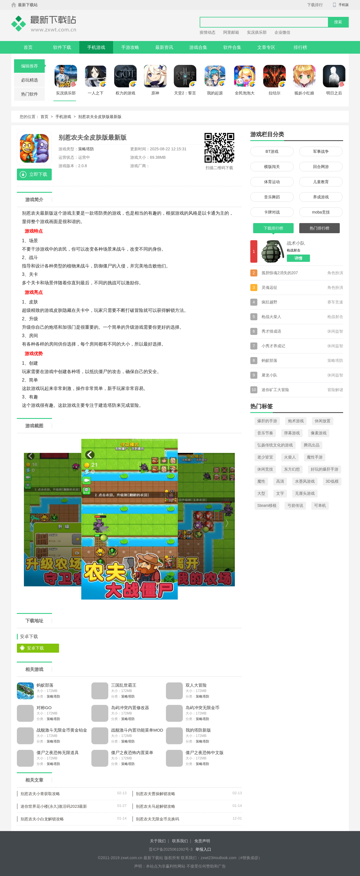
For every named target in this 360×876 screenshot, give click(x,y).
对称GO (44, 707)
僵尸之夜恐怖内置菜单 (132, 752)
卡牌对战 (272, 212)
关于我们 (158, 841)
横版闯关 (272, 166)
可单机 (320, 505)
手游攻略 (130, 47)
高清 (280, 481)
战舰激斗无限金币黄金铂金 (62, 730)
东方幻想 (292, 469)
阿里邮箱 (231, 32)
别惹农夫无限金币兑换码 (157, 819)
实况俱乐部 (257, 32)
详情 (298, 258)
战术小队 (296, 243)
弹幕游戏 (292, 433)
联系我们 (180, 841)
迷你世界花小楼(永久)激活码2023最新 (54, 806)
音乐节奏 (265, 433)
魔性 (261, 481)
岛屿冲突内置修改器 (130, 707)
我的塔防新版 (198, 730)
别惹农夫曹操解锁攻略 (155, 793)
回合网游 (321, 166)
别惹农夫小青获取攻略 (40, 793)
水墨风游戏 (305, 481)
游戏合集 (198, 47)
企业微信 (282, 32)
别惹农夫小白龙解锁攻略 (42, 819)
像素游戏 (319, 433)
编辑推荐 (33, 65)
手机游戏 (96, 47)
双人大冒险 (196, 685)
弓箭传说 (295, 505)
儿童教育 (321, 182)
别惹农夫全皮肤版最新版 (100, 116)
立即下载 (38, 174)
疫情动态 (207, 32)
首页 (28, 47)
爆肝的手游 (267, 421)
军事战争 (321, 151)
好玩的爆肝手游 (324, 469)
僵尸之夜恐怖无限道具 (58, 752)
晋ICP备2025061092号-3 (171, 849)
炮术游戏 (296, 421)
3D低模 (332, 481)
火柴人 (290, 457)
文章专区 (266, 47)
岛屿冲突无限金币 (202, 707)
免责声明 (202, 841)
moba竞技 (321, 212)
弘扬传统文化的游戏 (275, 445)
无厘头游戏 (305, 493)
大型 (261, 493)
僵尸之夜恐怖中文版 (205, 752)
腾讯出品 (312, 445)
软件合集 (232, 47)
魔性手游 (315, 457)
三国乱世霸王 (123, 685)
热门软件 (29, 94)
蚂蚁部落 (45, 685)
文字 (280, 493)
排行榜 (300, 47)
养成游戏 (321, 197)
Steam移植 (266, 505)
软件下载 (62, 47)
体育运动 (272, 182)
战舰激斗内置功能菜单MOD (137, 730)
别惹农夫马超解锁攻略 (155, 806)
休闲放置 (322, 421)
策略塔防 (86, 149)
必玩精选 (29, 80)
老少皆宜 (265, 457)
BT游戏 (272, 151)
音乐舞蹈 (272, 197)
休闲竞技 (265, 469)
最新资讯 (164, 47)
